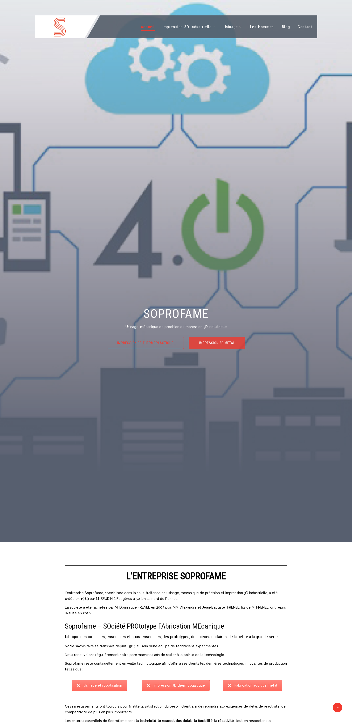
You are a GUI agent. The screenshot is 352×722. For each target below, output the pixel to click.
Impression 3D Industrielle (187, 27)
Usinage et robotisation (99, 685)
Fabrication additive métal (252, 685)
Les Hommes (262, 27)
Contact (305, 27)
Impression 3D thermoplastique (145, 343)
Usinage (231, 27)
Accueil (148, 27)
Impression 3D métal (217, 343)
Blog (286, 27)
